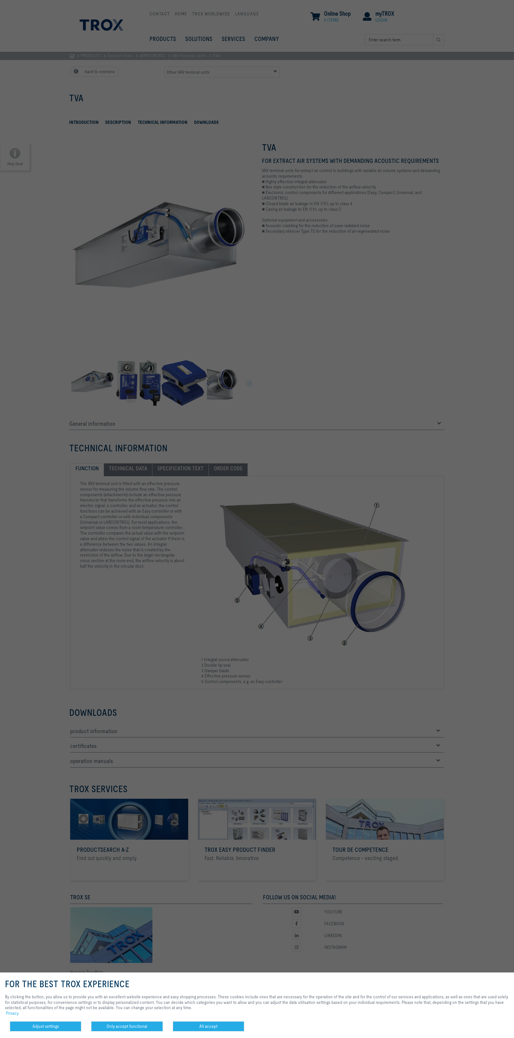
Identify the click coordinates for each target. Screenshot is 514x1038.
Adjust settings (45, 1026)
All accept (208, 1026)
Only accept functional (127, 1026)
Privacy (12, 1013)
